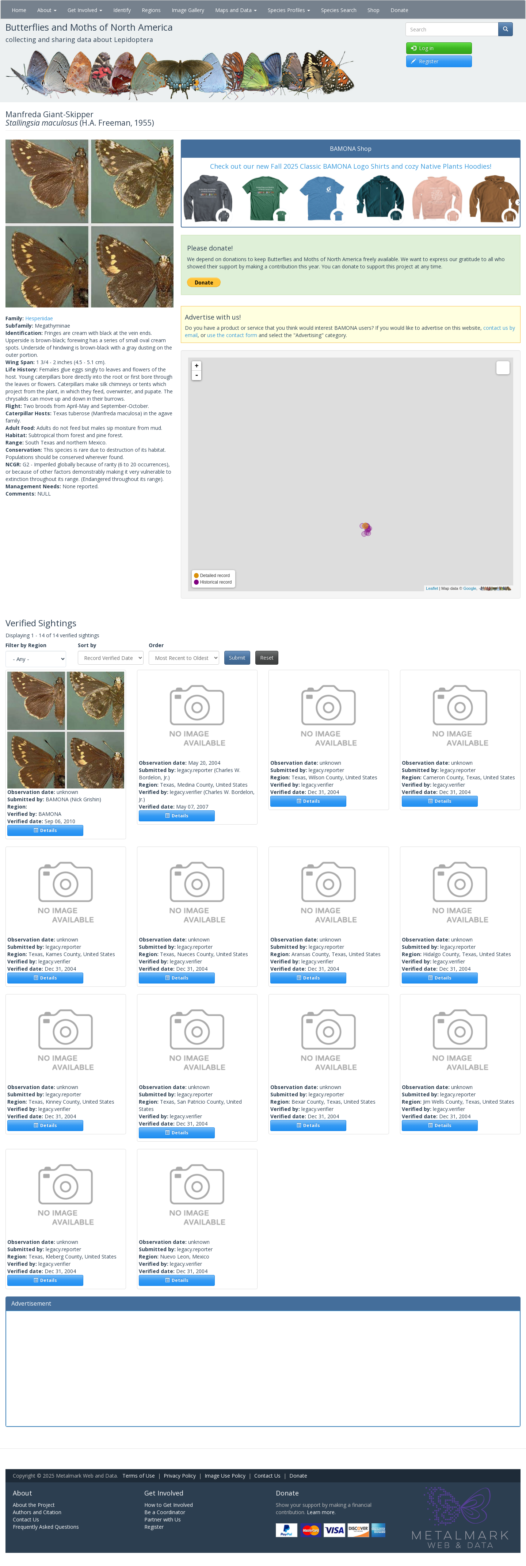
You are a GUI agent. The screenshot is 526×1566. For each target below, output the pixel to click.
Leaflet (432, 588)
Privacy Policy (180, 1475)
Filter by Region (25, 645)
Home (19, 10)
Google (469, 588)
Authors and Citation (37, 1512)
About (47, 10)
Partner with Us (162, 1519)
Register (154, 1526)
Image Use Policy (225, 1475)
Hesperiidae (39, 318)
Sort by (87, 645)
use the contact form (232, 335)
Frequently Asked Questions (46, 1526)
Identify (122, 10)
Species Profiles (289, 10)
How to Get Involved (168, 1504)
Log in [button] (422, 48)
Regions (151, 10)
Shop (373, 10)
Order (156, 645)
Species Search (339, 10)
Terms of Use (138, 1475)
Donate (399, 10)
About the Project (34, 1504)
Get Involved (85, 10)
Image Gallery (188, 10)
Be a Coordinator (164, 1512)
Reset (267, 657)
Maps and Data (236, 10)
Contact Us (267, 1475)
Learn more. (321, 1512)
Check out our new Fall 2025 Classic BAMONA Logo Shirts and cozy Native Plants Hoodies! (350, 166)
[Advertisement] (263, 1368)
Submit (237, 657)
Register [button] (424, 61)
